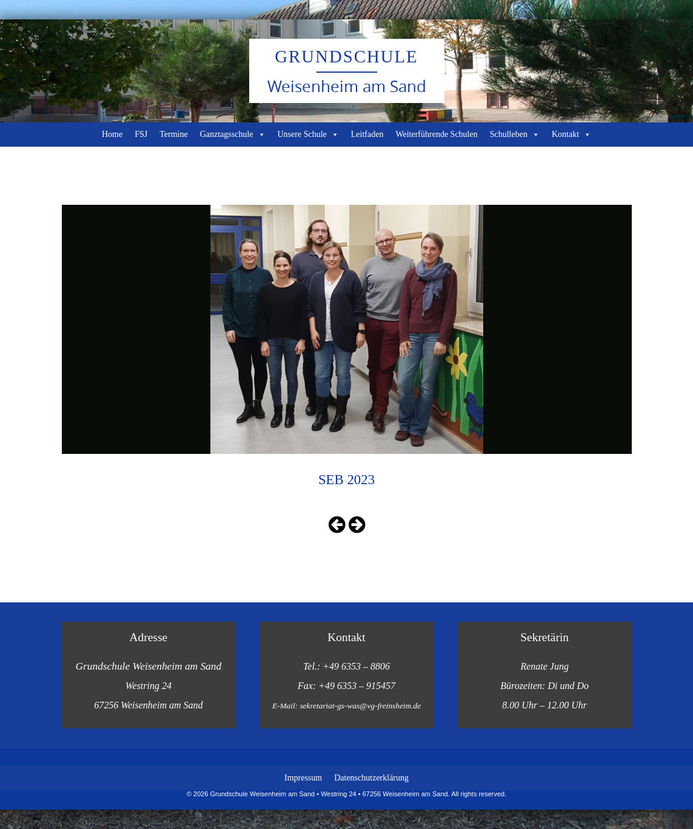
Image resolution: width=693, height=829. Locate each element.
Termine (173, 134)
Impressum (303, 777)
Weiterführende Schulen (436, 134)
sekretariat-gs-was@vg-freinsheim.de (360, 705)
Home (112, 134)
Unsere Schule (308, 134)
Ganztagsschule (233, 134)
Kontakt (571, 134)
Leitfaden (367, 134)
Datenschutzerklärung (371, 777)
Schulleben (515, 134)
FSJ (141, 134)
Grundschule (346, 56)
